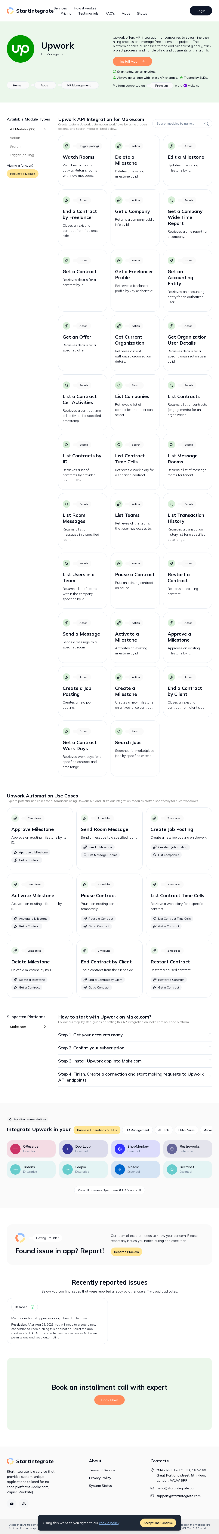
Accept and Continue (158, 1523)
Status (142, 13)
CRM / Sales (186, 1130)
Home (17, 85)
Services (60, 8)
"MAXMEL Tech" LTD (187, 1528)
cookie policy (109, 1523)
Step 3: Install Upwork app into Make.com (135, 1061)
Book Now (109, 1400)
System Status (100, 1485)
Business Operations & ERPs (97, 1130)
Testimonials (88, 13)
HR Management (54, 54)
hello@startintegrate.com (176, 1488)
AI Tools (163, 1130)
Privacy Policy (100, 1478)
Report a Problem (126, 1252)
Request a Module (22, 174)
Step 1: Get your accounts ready (135, 1034)
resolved (24, 1307)
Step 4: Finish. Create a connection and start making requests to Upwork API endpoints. (135, 1077)
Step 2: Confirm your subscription (135, 1047)
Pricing (66, 13)
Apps (126, 13)
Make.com (192, 85)
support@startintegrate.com (179, 1496)
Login (201, 11)
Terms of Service (102, 1470)
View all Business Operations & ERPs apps (109, 1190)
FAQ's (110, 13)
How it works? (85, 8)
